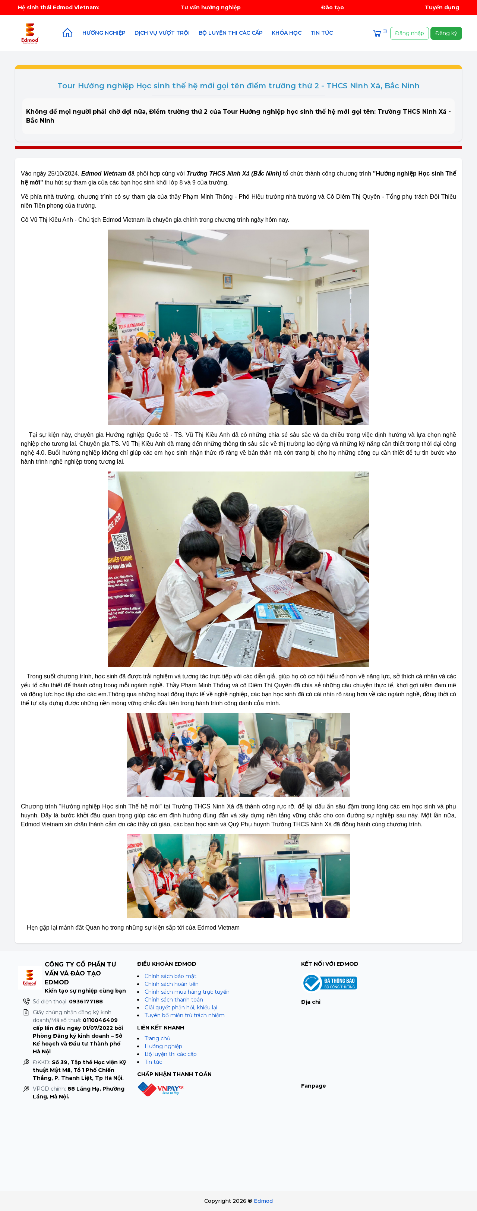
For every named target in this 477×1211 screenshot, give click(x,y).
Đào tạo (332, 7)
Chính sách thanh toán (174, 999)
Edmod (263, 1201)
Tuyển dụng (442, 7)
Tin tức (321, 32)
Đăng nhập (409, 33)
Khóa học (286, 32)
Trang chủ (157, 1038)
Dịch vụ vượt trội (162, 32)
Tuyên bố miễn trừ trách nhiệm (185, 1015)
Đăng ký (446, 33)
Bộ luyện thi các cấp (231, 32)
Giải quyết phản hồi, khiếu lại (181, 1007)
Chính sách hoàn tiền (172, 984)
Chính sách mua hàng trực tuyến (187, 991)
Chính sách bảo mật (170, 976)
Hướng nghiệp (104, 32)
